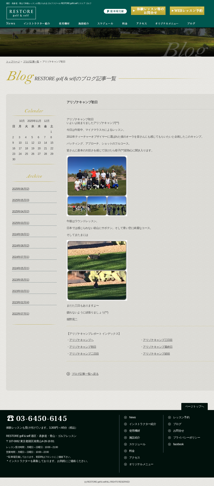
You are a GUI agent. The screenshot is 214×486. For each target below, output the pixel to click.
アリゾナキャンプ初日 (82, 346)
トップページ (13, 61)
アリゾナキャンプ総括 (156, 353)
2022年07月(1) (20, 313)
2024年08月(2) (20, 245)
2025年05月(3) (20, 200)
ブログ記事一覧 (31, 61)
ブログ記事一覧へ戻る (85, 373)
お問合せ (178, 430)
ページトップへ (194, 406)
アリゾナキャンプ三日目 (157, 340)
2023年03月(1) (20, 291)
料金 (132, 450)
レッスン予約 (181, 417)
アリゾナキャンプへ (81, 340)
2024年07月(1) (20, 256)
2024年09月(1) (20, 234)
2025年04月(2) (20, 211)
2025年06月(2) (20, 188)
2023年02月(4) (20, 302)
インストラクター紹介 (142, 424)
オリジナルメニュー (141, 464)
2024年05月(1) (20, 268)
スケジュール (137, 444)
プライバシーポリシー (186, 437)
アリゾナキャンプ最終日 (157, 346)
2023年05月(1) (20, 279)
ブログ (177, 424)
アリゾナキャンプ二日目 (84, 353)
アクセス (134, 457)
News (132, 417)
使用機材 (134, 430)
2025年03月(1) (20, 223)
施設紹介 (134, 437)
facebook (178, 444)
